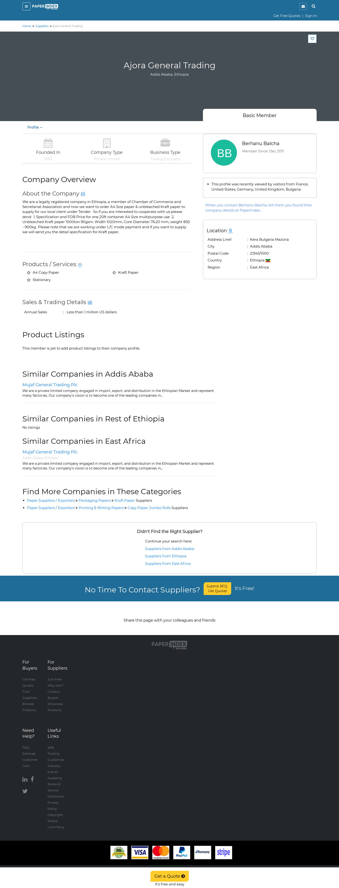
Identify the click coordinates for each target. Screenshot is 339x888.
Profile (34, 127)
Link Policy (56, 822)
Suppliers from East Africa (168, 563)
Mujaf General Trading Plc (49, 384)
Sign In (311, 16)
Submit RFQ (217, 588)
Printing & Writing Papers (101, 507)
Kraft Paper (133, 500)
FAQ (25, 743)
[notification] (303, 6)
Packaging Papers (95, 500)
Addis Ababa (32, 458)
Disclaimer (56, 792)
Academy (55, 773)
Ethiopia (51, 458)
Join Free (55, 674)
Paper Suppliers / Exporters (51, 500)
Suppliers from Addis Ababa (169, 548)
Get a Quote (169, 876)
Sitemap (29, 749)
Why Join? (55, 681)
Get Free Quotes (286, 16)
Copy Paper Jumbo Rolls (158, 507)
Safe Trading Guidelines (56, 749)
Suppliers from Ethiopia (165, 556)
